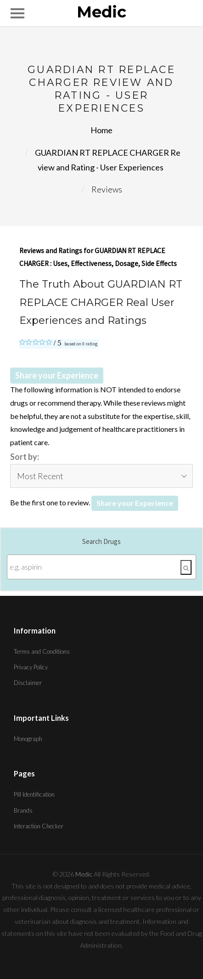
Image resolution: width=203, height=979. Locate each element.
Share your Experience (56, 375)
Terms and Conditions (42, 651)
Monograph (28, 738)
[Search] (186, 567)
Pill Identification (34, 794)
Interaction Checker (38, 826)
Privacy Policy (31, 667)
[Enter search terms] (101, 567)
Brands (23, 810)
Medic (101, 12)
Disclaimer (28, 682)
